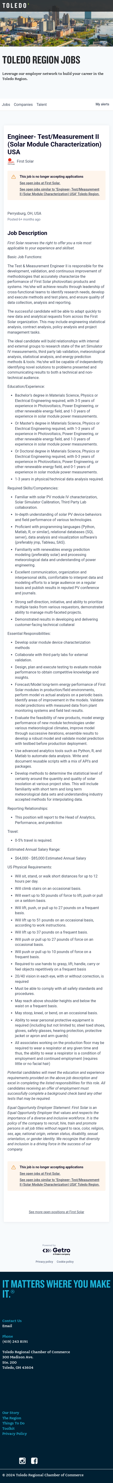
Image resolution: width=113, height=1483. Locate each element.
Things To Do (13, 1423)
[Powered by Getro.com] (57, 1250)
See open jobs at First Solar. (40, 183)
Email (7, 1326)
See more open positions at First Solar (56, 1212)
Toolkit (8, 1429)
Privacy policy (44, 1261)
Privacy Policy (14, 1434)
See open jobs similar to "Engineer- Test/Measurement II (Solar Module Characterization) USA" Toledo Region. (59, 191)
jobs (6, 104)
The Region (11, 1418)
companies (23, 104)
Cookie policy (65, 1261)
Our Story (10, 1413)
